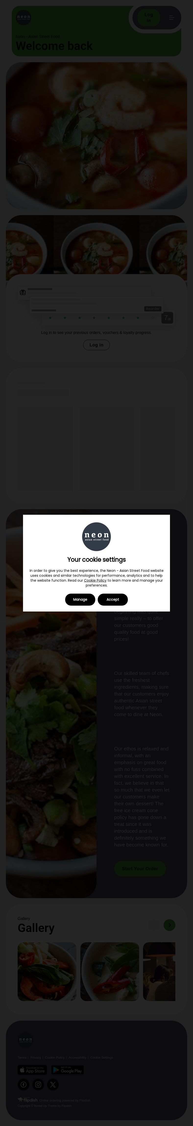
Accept (113, 599)
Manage (80, 599)
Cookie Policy (95, 580)
